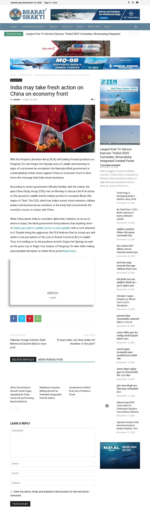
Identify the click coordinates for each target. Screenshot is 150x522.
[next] (137, 34)
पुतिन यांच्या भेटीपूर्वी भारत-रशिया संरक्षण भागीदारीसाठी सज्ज (127, 389)
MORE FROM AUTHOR (50, 359)
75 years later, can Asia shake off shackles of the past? (75, 341)
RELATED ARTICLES (23, 359)
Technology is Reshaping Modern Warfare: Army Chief (126, 196)
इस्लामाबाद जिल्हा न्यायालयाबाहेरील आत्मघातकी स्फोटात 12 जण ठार (128, 319)
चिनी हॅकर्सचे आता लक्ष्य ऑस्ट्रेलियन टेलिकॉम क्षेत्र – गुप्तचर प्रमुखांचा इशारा (127, 282)
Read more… (70, 251)
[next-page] (18, 408)
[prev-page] (12, 408)
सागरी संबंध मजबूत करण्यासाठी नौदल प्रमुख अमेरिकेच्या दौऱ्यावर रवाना (127, 266)
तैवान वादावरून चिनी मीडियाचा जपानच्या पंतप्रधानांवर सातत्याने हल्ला (127, 249)
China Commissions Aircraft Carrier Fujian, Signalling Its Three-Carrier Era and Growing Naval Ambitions (22, 394)
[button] (135, 26)
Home (13, 75)
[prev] (131, 34)
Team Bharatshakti (110, 165)
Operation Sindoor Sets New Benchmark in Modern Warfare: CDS (128, 425)
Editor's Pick (26, 75)
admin (16, 99)
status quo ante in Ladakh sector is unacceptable (42, 228)
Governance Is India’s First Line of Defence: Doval (80, 391)
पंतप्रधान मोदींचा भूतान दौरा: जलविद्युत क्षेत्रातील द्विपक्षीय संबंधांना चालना (127, 335)
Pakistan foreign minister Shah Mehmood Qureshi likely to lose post (28, 343)
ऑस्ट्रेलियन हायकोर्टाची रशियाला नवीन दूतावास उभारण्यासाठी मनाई (125, 232)
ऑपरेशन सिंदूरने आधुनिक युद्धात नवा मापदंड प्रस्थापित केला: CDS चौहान (127, 372)
